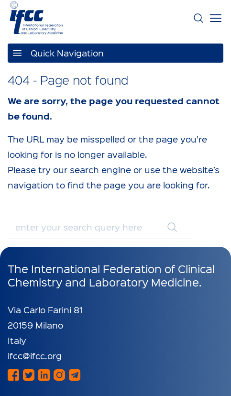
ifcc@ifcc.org (35, 356)
